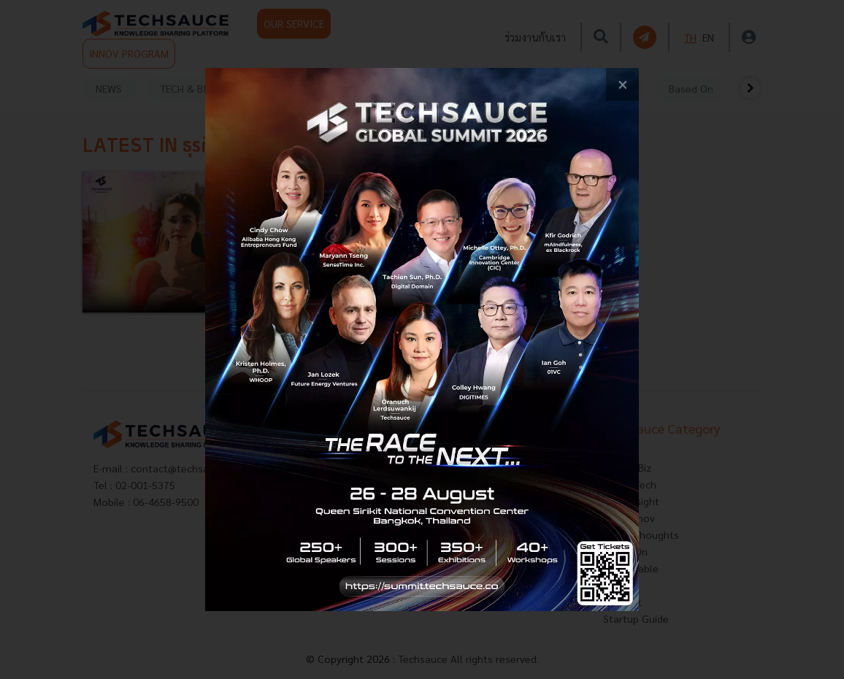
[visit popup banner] (422, 339)
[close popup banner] (622, 84)
